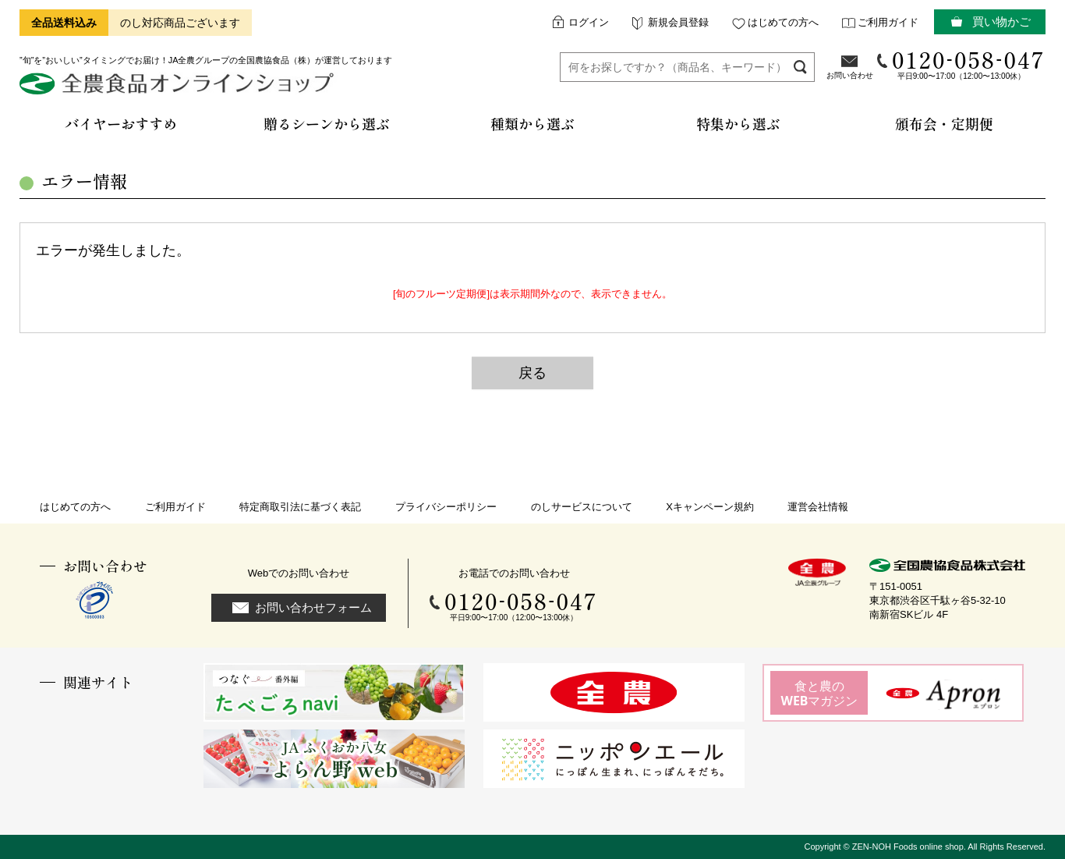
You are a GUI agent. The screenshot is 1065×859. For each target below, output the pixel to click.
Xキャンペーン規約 (710, 507)
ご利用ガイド (888, 22)
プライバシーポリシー (446, 507)
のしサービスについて (581, 507)
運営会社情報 (817, 507)
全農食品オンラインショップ (178, 89)
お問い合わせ (849, 75)
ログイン (588, 22)
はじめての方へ (783, 22)
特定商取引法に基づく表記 (300, 507)
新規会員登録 (678, 22)
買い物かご (1001, 21)
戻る (532, 373)
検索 (800, 66)
